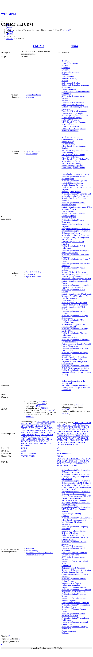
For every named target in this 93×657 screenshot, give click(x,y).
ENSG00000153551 (29, 453)
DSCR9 (77, 427)
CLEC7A (84, 425)
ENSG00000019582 (64, 453)
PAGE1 (44, 435)
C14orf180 (86, 423)
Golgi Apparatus (68, 87)
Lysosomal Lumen (69, 124)
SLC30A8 (33, 439)
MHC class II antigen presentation (75, 385)
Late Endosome (68, 76)
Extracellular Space (33, 95)
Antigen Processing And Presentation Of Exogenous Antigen (76, 471)
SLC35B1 (74, 440)
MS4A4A (30, 435)
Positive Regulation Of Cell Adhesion (76, 590)
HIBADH (24, 432)
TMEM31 (34, 443)
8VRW (85, 463)
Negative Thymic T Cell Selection (75, 305)
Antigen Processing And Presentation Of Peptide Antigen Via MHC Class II (76, 482)
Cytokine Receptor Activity (72, 139)
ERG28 (59, 429)
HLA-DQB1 (72, 434)
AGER (46, 422)
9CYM (74, 465)
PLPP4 (64, 438)
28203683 (30, 417)
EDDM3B (85, 427)
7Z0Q (80, 463)
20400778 (50, 410)
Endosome (66, 74)
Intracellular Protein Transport (73, 213)
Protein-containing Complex (73, 113)
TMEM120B (62, 442)
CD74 (74, 46)
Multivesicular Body (70, 78)
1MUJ (77, 459)
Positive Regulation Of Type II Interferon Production (73, 615)
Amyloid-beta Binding (70, 137)
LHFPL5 (51, 432)
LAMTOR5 (61, 436)
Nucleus (65, 65)
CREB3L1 (39, 426)
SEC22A (60, 440)
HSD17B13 (33, 432)
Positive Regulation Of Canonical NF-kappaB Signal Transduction (76, 286)
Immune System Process (71, 192)
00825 (59, 451)
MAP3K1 (76, 436)
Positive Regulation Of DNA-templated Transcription (73, 321)
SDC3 (39, 437)
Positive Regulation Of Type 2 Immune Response (73, 204)
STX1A (49, 439)
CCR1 (59, 425)
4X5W (86, 461)
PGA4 (86, 436)
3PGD (59, 461)
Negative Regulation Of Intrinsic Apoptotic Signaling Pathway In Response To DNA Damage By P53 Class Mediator (75, 360)
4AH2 (81, 461)
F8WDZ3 (24, 456)
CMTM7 (38, 46)
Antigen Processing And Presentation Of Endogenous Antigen (76, 232)
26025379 (42, 401)
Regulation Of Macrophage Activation (76, 279)
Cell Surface (66, 94)
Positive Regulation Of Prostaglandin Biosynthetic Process (76, 251)
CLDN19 (76, 425)
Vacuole (65, 81)
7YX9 (69, 463)
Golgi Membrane (68, 61)
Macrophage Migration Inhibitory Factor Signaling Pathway (75, 275)
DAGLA (47, 426)
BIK (37, 424)
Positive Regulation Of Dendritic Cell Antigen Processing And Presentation (76, 195)
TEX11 (88, 440)
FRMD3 (30, 430)
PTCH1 (80, 438)
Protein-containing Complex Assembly (77, 344)
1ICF (64, 459)
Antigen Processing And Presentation (76, 229)
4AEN (75, 461)
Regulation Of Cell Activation (73, 568)
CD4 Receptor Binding (70, 157)
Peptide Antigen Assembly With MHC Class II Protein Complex (76, 497)
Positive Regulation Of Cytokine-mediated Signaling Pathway (75, 182)
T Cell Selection (68, 300)
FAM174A (40, 428)
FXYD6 (72, 429)
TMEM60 (60, 444)
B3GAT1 (32, 424)
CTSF (66, 427)
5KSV (64, 463)
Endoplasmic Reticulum (71, 83)
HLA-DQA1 (61, 434)
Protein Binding (32, 154)
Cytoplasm (66, 68)
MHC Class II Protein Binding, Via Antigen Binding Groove (75, 160)
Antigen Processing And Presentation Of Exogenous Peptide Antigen (76, 493)
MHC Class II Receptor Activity (74, 520)
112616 (24, 448)
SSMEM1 (41, 439)
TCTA (23, 441)
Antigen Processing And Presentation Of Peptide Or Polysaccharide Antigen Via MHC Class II (76, 487)
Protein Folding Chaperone (72, 166)
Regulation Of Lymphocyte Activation (76, 570)
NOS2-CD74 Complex (70, 120)
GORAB (42, 430)
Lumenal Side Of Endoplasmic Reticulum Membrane (73, 130)
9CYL (68, 465)
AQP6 (52, 422)
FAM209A (49, 428)
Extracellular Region (70, 63)
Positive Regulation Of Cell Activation (77, 518)
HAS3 (49, 430)
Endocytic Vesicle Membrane (73, 105)
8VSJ (59, 465)
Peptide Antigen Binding (71, 513)
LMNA (24, 435)
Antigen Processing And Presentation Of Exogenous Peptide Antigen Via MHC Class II (76, 237)
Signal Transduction (33, 276)
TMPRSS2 (42, 443)
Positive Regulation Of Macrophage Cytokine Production (75, 341)
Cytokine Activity (33, 151)
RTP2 (85, 438)
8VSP (63, 465)
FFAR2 (24, 430)
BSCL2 (43, 424)
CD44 (70, 425)
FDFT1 (66, 429)
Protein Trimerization (70, 346)
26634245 (65, 413)
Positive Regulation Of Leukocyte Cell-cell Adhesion (75, 538)
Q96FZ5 (32, 456)
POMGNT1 (72, 438)
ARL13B (24, 424)
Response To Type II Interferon (74, 272)
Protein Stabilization (69, 337)
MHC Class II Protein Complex (74, 122)
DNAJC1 (24, 428)
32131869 (42, 404)
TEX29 (29, 441)
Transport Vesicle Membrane (73, 102)
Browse (9, 27)
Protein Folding (68, 211)
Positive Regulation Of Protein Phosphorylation (73, 177)
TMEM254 (80, 442)
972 (58, 448)
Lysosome (65, 70)
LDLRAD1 (43, 432)
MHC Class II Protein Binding (73, 155)
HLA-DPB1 (85, 431)
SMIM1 (81, 440)
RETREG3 (32, 437)
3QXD (70, 461)
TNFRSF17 (25, 445)
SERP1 (67, 440)
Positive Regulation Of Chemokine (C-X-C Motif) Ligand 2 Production (75, 367)
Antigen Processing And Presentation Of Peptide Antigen (76, 504)
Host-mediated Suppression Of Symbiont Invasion (73, 325)
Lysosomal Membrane (70, 72)
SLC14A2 (25, 439)
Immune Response (69, 218)
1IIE (68, 459)
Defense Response (69, 216)
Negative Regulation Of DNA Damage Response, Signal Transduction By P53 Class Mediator (77, 296)
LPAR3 (69, 436)
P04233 (60, 456)
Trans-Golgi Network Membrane (74, 111)
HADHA (79, 429)
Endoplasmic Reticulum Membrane (75, 85)
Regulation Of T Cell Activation (74, 598)
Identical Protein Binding (71, 163)
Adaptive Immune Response (72, 185)
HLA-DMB (66, 431)
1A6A (59, 459)
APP (75, 423)
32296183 (66, 30)
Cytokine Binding (68, 144)
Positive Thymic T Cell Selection (74, 303)
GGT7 (36, 430)
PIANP (50, 435)
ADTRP (40, 422)
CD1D (64, 425)
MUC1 (37, 435)
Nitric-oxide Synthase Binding (73, 168)
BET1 (79, 423)
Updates (9, 34)
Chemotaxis (30, 274)
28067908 (79, 405)
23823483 (45, 408)
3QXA (64, 461)
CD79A (24, 426)
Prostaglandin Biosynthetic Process (75, 174)
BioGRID (9, 39)
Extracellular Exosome (70, 126)
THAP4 (35, 441)
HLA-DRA (81, 434)
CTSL (71, 427)
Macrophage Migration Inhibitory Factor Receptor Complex (75, 116)
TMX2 (49, 443)
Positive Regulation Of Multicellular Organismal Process (76, 606)
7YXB (75, 463)
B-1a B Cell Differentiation (36, 272)
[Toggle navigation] (2, 21)
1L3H (72, 459)
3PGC (88, 459)
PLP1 (59, 438)
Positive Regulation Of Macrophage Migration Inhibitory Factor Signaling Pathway (76, 372)
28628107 (39, 406)
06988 (23, 451)
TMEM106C (44, 441)
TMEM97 (69, 444)
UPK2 (75, 444)
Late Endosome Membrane (72, 522)
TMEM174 (25, 443)
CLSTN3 (31, 426)
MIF (82, 436)
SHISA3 (45, 437)
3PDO (83, 459)
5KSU (59, 463)
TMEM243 (71, 442)
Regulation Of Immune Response (74, 587)
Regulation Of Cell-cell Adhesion (75, 592)
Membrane (30, 97)
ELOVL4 (32, 428)
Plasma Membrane (69, 89)
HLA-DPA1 (75, 431)
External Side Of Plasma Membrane (75, 92)
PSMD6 (24, 437)
